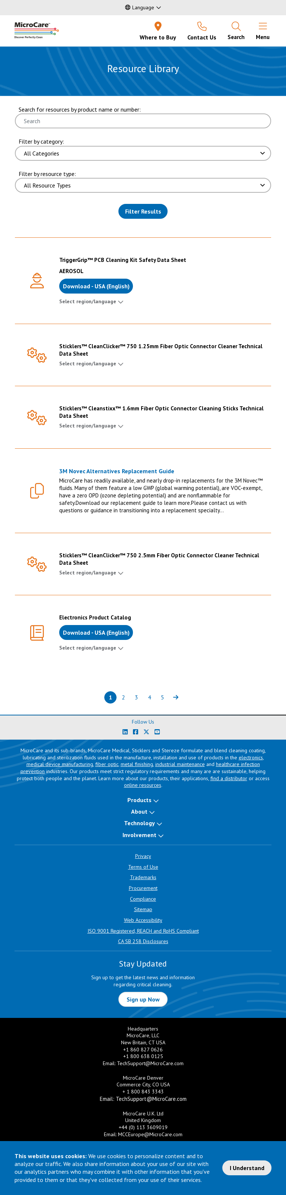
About (139, 811)
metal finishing (137, 764)
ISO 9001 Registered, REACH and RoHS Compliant (143, 931)
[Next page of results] (175, 697)
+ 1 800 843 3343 (143, 1091)
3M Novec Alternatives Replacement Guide (116, 471)
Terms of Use (143, 867)
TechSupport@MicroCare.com (150, 1063)
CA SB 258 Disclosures (143, 941)
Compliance (143, 899)
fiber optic (106, 764)
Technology (139, 823)
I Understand (247, 1168)
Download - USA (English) (96, 286)
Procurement (143, 888)
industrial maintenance (180, 764)
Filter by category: (41, 141)
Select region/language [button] (87, 301)
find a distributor (228, 778)
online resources (142, 785)
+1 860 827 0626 (143, 1049)
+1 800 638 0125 (143, 1056)
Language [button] (139, 7)
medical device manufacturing (59, 764)
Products (139, 800)
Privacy (143, 856)
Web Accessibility (143, 920)
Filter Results (143, 211)
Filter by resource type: (47, 173)
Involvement (139, 835)
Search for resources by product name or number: (80, 109)
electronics (251, 757)
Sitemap (143, 909)
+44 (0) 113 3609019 (143, 1127)
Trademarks (143, 877)
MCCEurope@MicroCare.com (150, 1134)
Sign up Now (143, 999)
